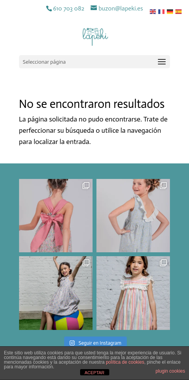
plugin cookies (170, 371)
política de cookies (125, 362)
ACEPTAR (94, 372)
